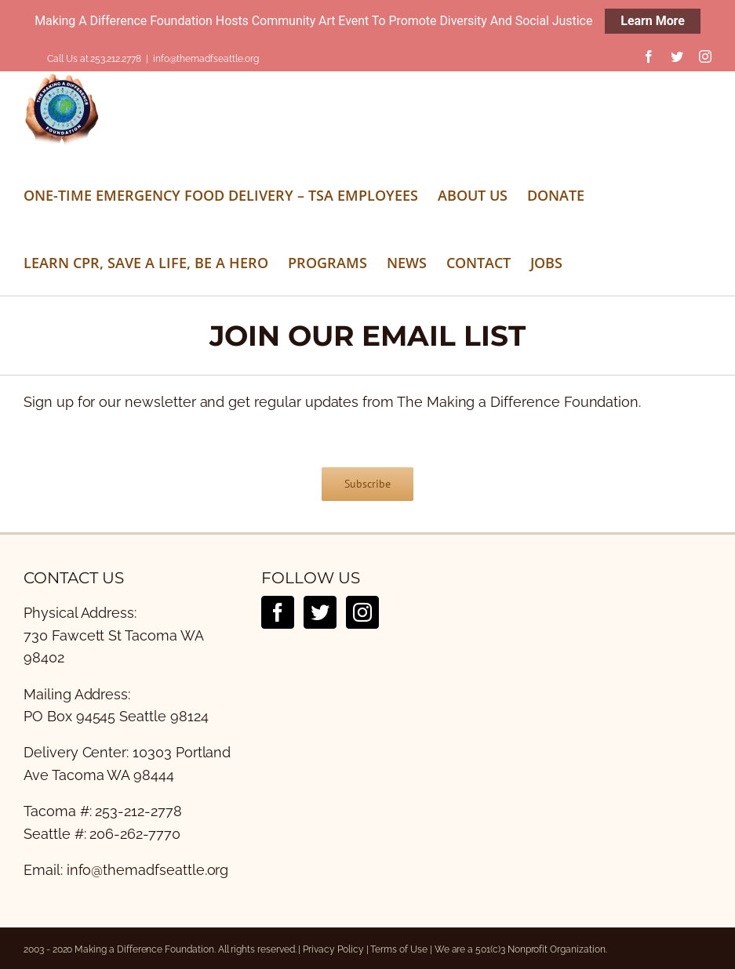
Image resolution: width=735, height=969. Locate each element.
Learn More (652, 20)
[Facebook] (277, 612)
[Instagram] (362, 612)
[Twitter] (320, 612)
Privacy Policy (333, 949)
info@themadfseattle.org (206, 58)
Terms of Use (398, 949)
